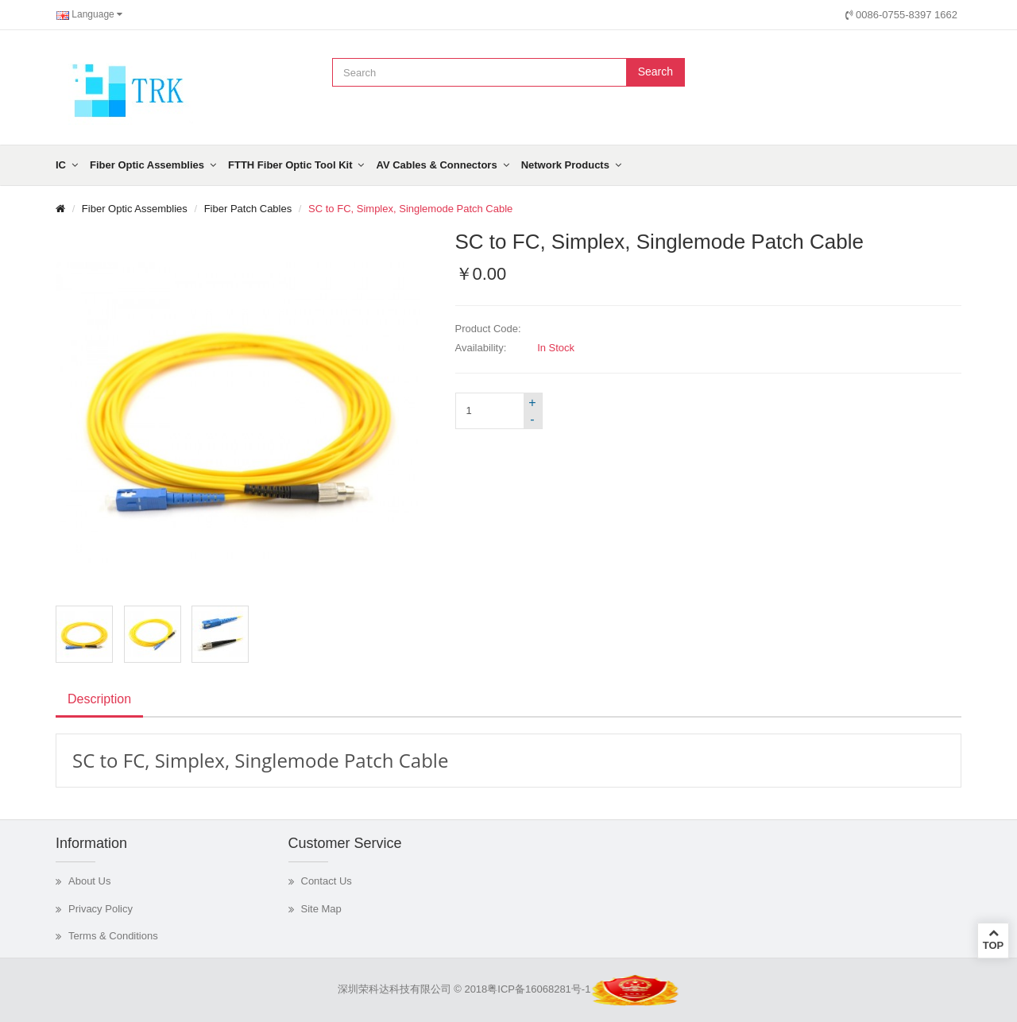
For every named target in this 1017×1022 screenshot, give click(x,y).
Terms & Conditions (113, 936)
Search (655, 71)
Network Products (565, 165)
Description (99, 699)
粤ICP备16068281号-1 (538, 989)
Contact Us (326, 881)
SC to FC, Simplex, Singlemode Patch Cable (410, 209)
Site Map (321, 909)
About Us (89, 881)
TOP (993, 939)
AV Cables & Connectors (436, 165)
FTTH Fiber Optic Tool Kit (290, 165)
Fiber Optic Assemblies (147, 165)
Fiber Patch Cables (248, 209)
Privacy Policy (100, 909)
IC (61, 165)
